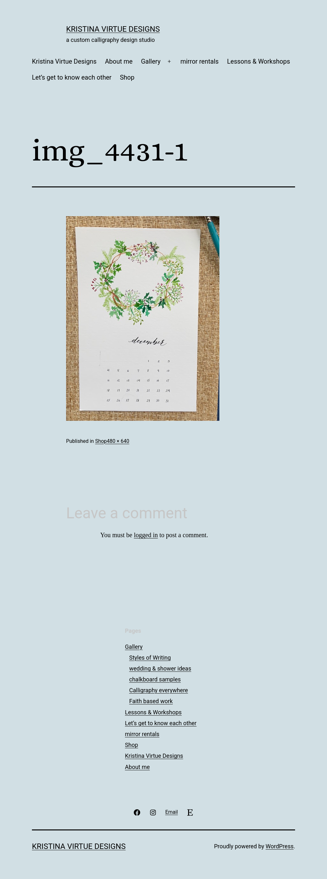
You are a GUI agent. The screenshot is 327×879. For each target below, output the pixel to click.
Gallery (150, 61)
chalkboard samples (155, 679)
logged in (146, 534)
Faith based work (151, 701)
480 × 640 (118, 441)
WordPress (279, 846)
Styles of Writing (150, 657)
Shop (127, 77)
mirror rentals (199, 61)
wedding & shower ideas (160, 668)
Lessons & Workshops (258, 61)
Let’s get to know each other (71, 77)
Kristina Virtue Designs (113, 29)
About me (119, 61)
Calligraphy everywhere (158, 690)
